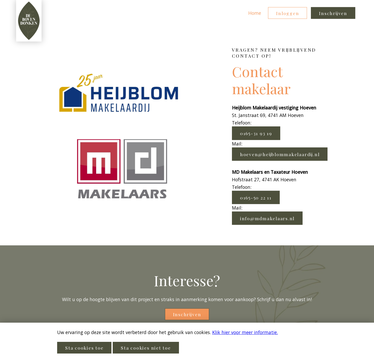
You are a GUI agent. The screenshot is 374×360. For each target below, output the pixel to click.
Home (254, 13)
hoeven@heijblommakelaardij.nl (280, 154)
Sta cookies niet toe (146, 348)
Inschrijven (333, 13)
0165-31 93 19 (256, 133)
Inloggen (287, 13)
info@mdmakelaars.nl (267, 218)
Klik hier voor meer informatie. (245, 332)
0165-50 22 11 (256, 197)
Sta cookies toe (84, 348)
